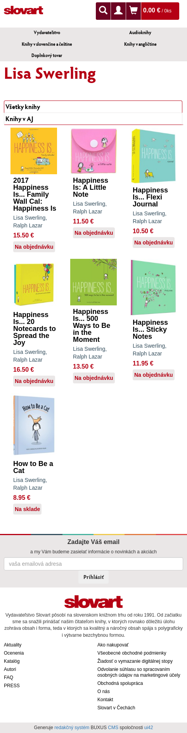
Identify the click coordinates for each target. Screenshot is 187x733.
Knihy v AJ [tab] (19, 118)
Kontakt (105, 699)
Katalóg (12, 661)
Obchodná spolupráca (120, 683)
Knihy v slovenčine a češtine (47, 44)
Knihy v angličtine (140, 44)
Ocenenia (14, 653)
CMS (113, 727)
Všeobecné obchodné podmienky (131, 653)
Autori (10, 669)
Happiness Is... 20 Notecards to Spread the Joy (34, 329)
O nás (103, 691)
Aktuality (12, 645)
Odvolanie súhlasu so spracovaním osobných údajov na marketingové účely (138, 672)
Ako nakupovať (113, 645)
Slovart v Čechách (116, 707)
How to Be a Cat (33, 467)
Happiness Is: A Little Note (90, 187)
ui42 (148, 727)
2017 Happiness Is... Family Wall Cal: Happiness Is (34, 194)
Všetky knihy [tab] (22, 106)
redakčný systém (71, 727)
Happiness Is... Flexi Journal (150, 197)
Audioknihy (140, 32)
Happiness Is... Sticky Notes (150, 329)
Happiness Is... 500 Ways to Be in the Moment (91, 325)
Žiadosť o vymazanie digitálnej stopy (135, 661)
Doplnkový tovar (46, 55)
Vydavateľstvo (47, 32)
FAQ (8, 677)
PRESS (12, 685)
